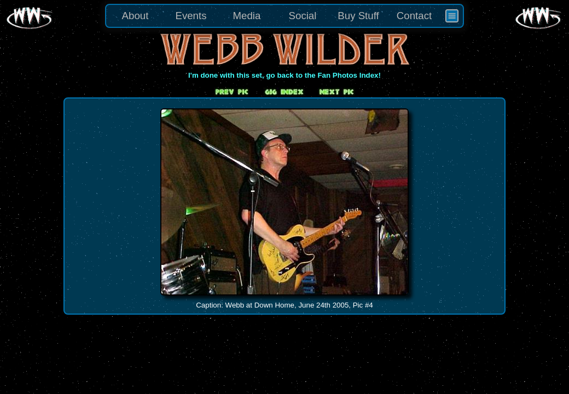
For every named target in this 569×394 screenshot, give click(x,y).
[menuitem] (451, 15)
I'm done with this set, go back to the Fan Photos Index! (284, 75)
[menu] (284, 16)
